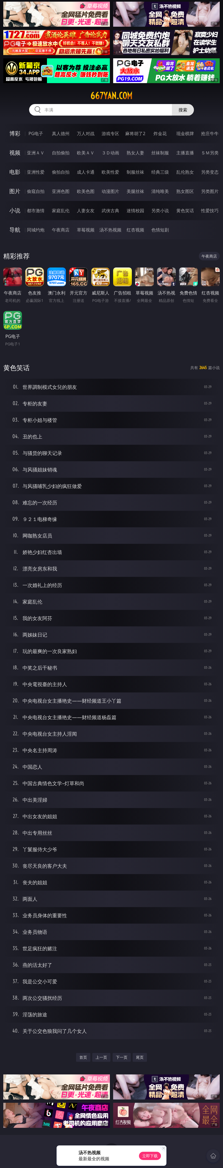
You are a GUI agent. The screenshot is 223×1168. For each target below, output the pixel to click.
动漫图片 (110, 191)
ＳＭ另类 (210, 153)
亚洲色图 (60, 191)
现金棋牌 (185, 133)
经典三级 (160, 172)
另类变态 (210, 172)
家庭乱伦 (60, 211)
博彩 (14, 133)
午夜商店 (60, 230)
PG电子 (36, 133)
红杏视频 (135, 230)
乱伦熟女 (185, 172)
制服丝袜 (135, 172)
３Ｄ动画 (110, 153)
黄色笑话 (185, 211)
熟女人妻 (135, 153)
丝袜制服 (160, 153)
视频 (14, 152)
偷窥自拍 (35, 191)
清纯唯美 (160, 191)
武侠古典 (110, 211)
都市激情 (35, 211)
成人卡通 (85, 172)
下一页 (121, 1057)
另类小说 (160, 211)
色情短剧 (160, 230)
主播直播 (185, 153)
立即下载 (150, 1155)
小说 (14, 210)
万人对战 (85, 133)
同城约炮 (35, 230)
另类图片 (210, 191)
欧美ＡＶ (85, 153)
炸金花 (160, 133)
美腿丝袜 (135, 191)
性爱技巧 (210, 211)
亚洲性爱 (35, 172)
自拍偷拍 (60, 153)
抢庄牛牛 (210, 133)
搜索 (183, 110)
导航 (14, 229)
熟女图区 (185, 191)
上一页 (101, 1057)
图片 (14, 191)
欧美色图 (85, 191)
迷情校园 (135, 211)
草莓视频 (85, 230)
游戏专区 (110, 133)
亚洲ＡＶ (35, 153)
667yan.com (111, 95)
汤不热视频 (110, 230)
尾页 (140, 1057)
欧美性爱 (110, 172)
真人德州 (60, 133)
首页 (83, 1057)
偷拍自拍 (60, 172)
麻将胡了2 (135, 133)
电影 (14, 172)
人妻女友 (85, 211)
